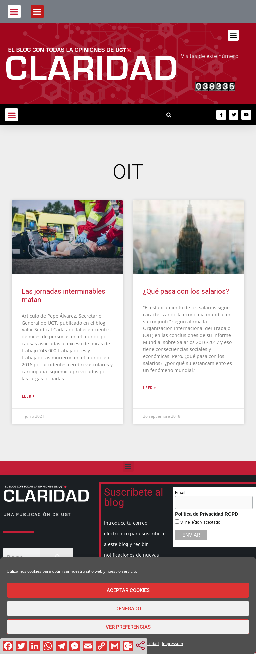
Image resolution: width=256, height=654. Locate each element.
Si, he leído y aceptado (199, 522)
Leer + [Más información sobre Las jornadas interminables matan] (28, 396)
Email (180, 492)
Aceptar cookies (128, 590)
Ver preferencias (128, 627)
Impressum (172, 643)
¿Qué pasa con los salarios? (186, 291)
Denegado (128, 609)
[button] (14, 11)
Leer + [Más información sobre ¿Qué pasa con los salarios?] (149, 388)
